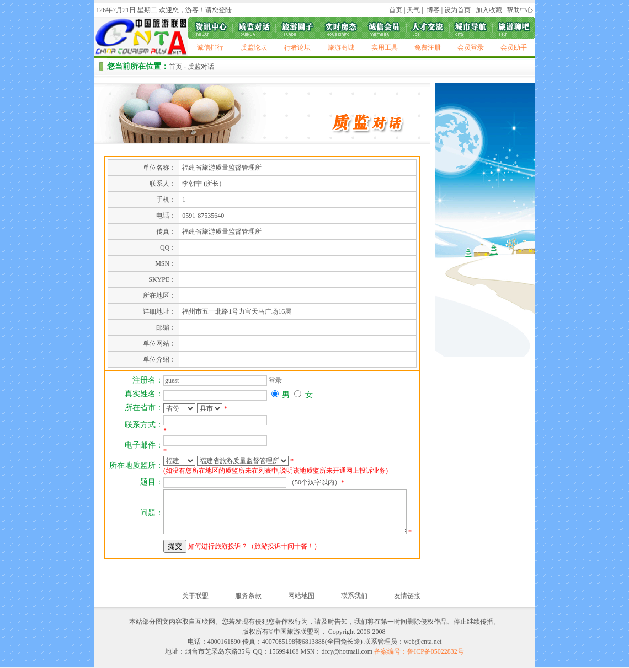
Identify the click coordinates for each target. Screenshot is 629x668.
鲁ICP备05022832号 (435, 651)
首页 (395, 10)
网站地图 (301, 596)
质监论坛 (254, 47)
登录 (275, 380)
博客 (432, 10)
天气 (412, 10)
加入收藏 (489, 10)
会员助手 (513, 47)
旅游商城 (341, 47)
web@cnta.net (423, 641)
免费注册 (427, 47)
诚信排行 (210, 47)
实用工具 (384, 47)
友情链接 (407, 596)
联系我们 (354, 596)
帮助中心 (520, 10)
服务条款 (248, 596)
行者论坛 (297, 47)
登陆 (225, 10)
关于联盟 (195, 596)
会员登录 (470, 47)
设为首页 (457, 10)
